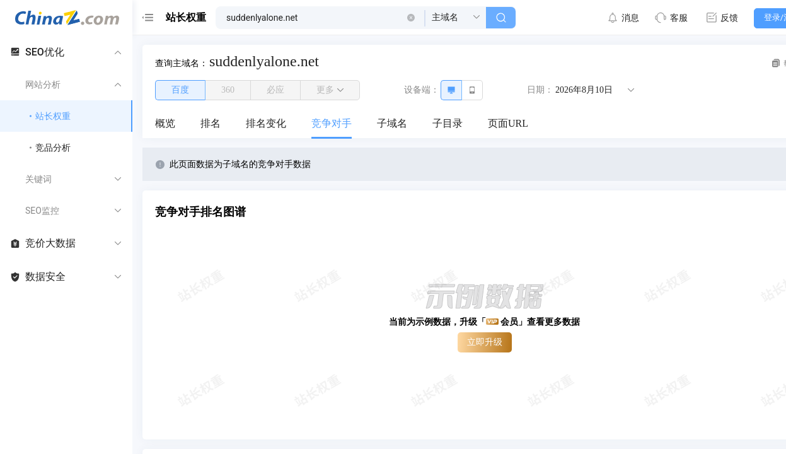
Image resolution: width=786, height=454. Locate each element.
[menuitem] (165, 124)
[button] (411, 17)
